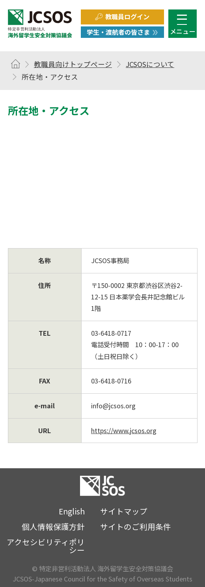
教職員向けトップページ (73, 64)
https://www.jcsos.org (124, 430)
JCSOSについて (150, 64)
